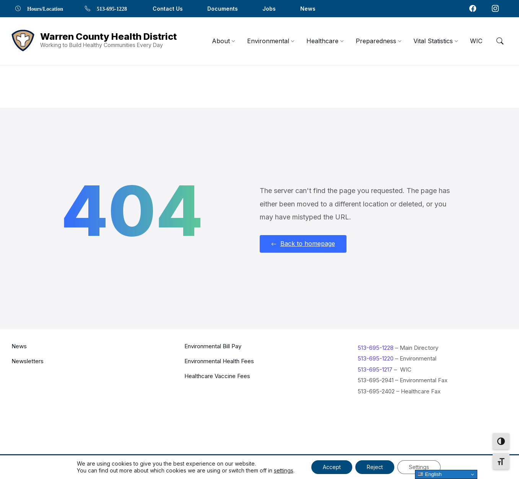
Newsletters (27, 360)
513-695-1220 (376, 358)
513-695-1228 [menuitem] (112, 8)
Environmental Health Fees (219, 360)
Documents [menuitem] (222, 8)
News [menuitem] (308, 8)
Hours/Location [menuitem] (45, 8)
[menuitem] (221, 41)
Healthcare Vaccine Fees (217, 375)
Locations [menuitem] (382, 465)
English (429, 474)
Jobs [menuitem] (269, 8)
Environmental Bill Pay (212, 345)
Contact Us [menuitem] (168, 8)
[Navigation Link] (22, 41)
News (19, 345)
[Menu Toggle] (500, 41)
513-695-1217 (375, 369)
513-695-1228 (376, 347)
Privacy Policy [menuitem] (424, 465)
